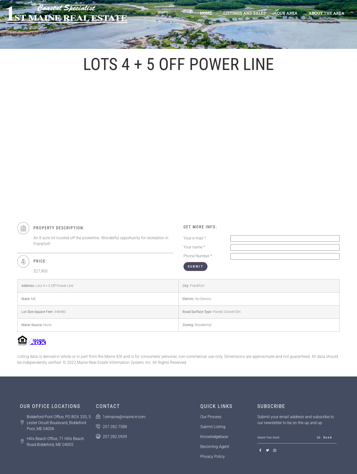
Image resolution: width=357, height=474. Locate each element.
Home (206, 13)
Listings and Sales (244, 13)
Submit (195, 266)
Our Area (287, 13)
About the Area (326, 13)
